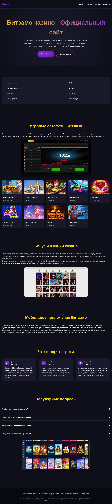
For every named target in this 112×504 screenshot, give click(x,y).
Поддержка (85, 494)
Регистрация (46, 54)
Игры (81, 4)
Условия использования (31, 494)
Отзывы (97, 4)
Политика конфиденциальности (53, 494)
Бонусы (89, 4)
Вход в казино (65, 54)
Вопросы (106, 4)
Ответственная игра (72, 494)
